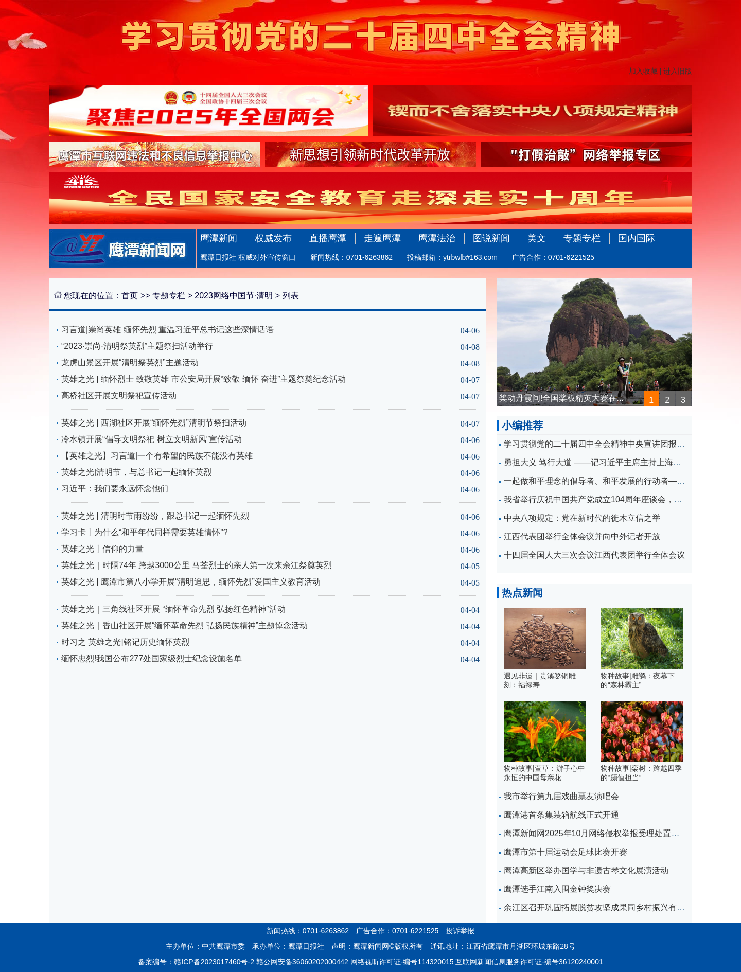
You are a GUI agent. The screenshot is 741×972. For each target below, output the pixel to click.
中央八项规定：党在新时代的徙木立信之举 (582, 518)
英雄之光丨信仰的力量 (102, 548)
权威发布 (273, 238)
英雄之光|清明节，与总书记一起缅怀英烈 (136, 472)
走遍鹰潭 (382, 238)
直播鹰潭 (327, 238)
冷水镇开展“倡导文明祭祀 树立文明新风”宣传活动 (151, 439)
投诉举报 (460, 931)
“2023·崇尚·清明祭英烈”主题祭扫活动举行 (137, 346)
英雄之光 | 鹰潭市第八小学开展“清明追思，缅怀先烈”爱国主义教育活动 (191, 581)
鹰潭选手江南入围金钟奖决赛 (557, 889)
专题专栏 (582, 238)
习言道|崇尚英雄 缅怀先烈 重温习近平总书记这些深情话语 (167, 329)
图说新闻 (491, 238)
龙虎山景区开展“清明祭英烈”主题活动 (130, 362)
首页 (129, 295)
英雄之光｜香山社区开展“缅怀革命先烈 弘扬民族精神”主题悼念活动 (184, 625)
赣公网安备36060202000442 (302, 962)
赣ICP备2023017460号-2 (214, 962)
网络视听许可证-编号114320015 (402, 962)
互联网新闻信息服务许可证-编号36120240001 (529, 962)
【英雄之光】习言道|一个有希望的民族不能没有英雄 (157, 455)
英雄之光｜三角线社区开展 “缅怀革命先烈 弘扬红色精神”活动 (173, 609)
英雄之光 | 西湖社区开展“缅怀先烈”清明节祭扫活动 (153, 422)
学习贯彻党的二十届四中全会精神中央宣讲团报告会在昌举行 (615, 443)
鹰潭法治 (436, 238)
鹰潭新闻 (218, 238)
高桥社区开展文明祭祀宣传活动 (119, 395)
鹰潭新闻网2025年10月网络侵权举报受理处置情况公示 (604, 833)
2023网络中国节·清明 (234, 295)
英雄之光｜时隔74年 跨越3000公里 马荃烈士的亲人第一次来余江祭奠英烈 (196, 565)
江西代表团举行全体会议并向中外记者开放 (582, 536)
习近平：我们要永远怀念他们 (114, 488)
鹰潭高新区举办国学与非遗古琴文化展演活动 (586, 870)
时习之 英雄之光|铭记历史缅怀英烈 (125, 642)
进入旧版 (677, 71)
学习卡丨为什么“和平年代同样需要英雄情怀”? (144, 532)
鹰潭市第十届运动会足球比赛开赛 (565, 851)
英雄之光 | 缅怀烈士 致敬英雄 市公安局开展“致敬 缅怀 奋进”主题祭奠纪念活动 (203, 379)
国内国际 (636, 238)
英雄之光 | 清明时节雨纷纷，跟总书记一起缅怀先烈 (155, 515)
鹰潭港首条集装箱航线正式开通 (561, 814)
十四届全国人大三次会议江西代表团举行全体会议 (594, 555)
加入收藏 (643, 71)
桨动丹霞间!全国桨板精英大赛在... (561, 398)
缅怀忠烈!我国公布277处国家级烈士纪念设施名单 (151, 658)
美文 (536, 238)
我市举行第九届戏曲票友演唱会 (561, 796)
